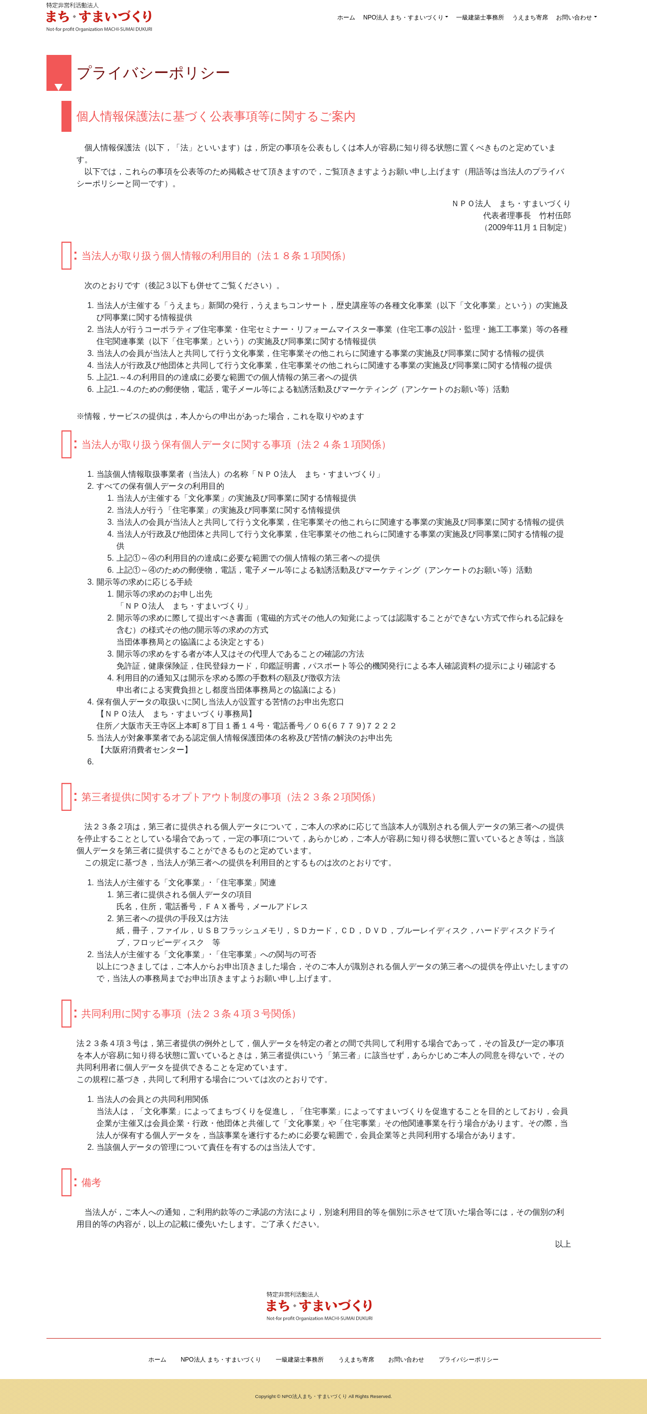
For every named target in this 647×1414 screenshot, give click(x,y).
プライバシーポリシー (469, 1359)
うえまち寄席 (530, 17)
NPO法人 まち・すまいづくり (403, 17)
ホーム (346, 17)
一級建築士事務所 (480, 17)
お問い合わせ (574, 17)
